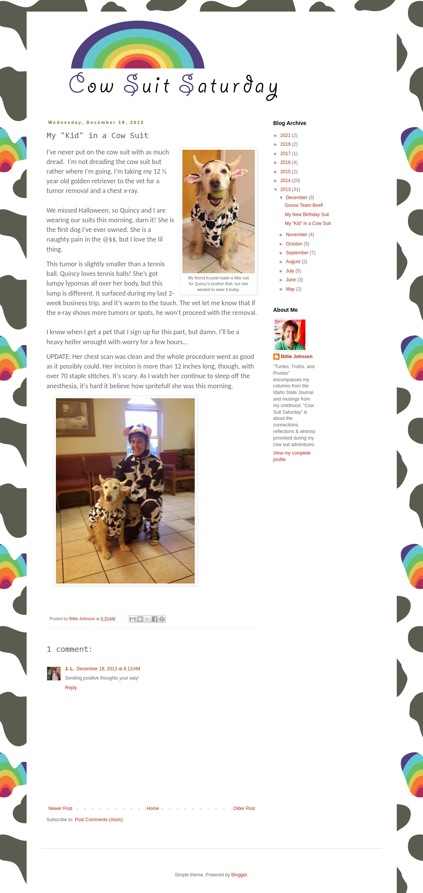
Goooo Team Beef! (304, 205)
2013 (286, 189)
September (298, 252)
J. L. (69, 668)
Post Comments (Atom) (99, 819)
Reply (71, 687)
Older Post (244, 808)
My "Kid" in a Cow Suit (307, 223)
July (290, 271)
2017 (286, 153)
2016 (286, 162)
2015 (286, 171)
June (291, 279)
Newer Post (60, 808)
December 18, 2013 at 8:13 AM (108, 668)
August (294, 261)
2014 (286, 180)
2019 (286, 144)
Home (153, 808)
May (291, 289)
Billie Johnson (297, 356)
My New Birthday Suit (307, 214)
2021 (286, 135)
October (294, 244)
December (297, 197)
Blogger (239, 875)
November (297, 234)
